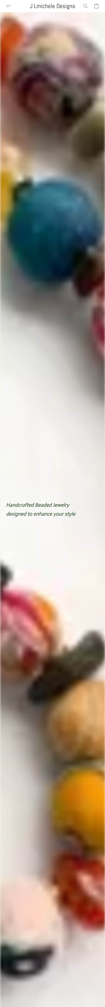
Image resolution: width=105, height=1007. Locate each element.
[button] (52, 6)
